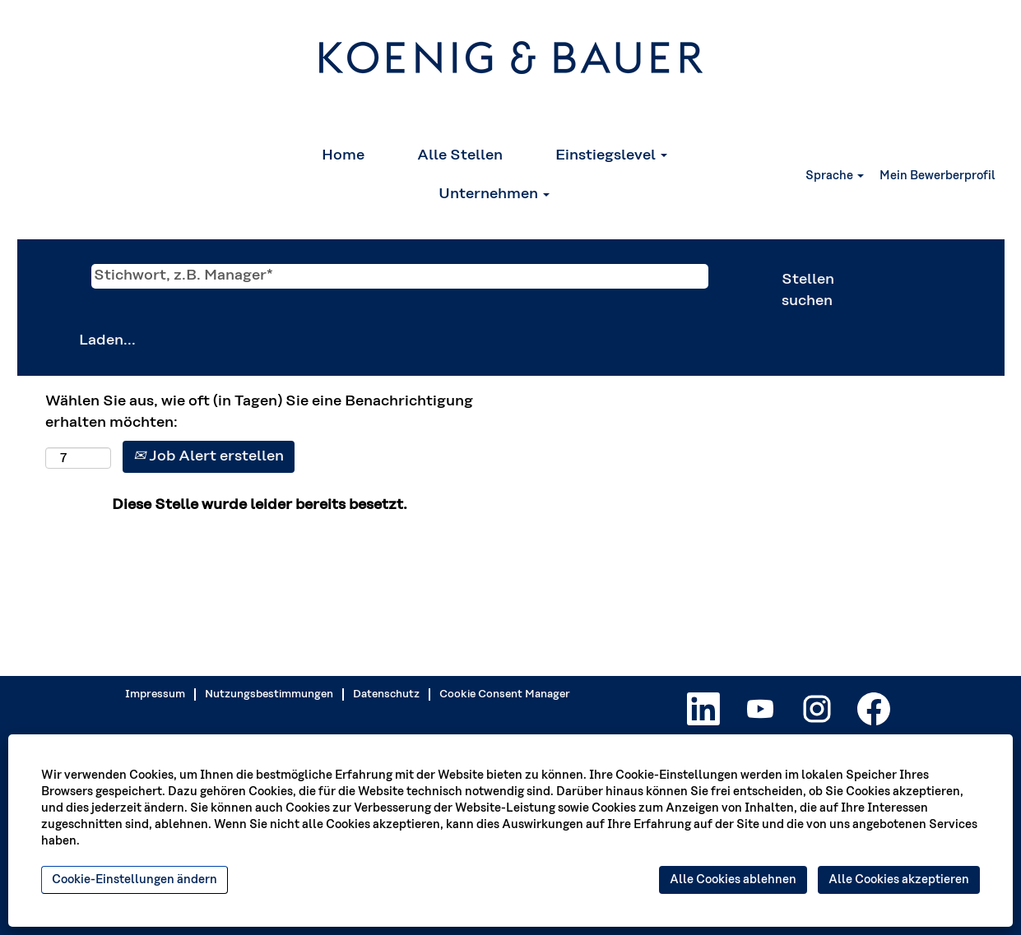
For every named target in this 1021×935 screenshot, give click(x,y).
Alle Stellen (460, 155)
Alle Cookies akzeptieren (898, 880)
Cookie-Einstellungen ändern (134, 880)
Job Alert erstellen (208, 456)
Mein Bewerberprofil (937, 176)
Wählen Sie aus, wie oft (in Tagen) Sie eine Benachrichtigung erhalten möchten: (259, 412)
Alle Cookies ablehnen (733, 880)
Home (343, 155)
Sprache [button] (834, 176)
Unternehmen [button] (494, 194)
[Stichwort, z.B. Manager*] (399, 276)
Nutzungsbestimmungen (269, 694)
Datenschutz (386, 694)
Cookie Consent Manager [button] (504, 694)
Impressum (155, 694)
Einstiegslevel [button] (611, 155)
